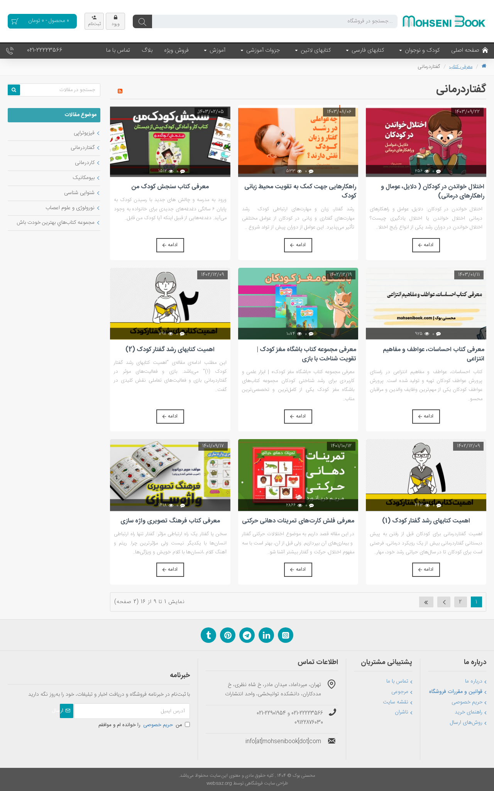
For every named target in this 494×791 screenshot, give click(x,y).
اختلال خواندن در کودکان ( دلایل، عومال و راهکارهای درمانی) (432, 192)
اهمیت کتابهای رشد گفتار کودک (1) (426, 521)
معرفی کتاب (460, 67)
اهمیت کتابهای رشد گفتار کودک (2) (170, 350)
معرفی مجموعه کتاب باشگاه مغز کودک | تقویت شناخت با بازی (306, 354)
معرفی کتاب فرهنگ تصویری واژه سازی (170, 521)
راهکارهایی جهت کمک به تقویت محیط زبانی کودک (300, 192)
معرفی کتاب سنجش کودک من (170, 187)
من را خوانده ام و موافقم (144, 725)
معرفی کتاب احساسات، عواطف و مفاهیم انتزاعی (433, 354)
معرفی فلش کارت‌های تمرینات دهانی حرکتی (298, 521)
